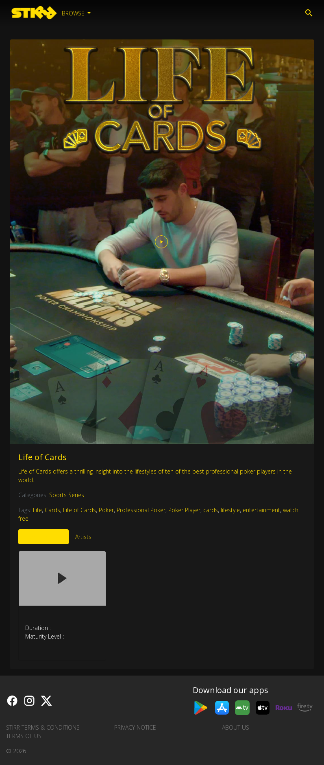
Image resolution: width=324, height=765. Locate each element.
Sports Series (66, 495)
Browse (74, 13)
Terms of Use (25, 736)
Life (37, 510)
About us (235, 727)
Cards (52, 510)
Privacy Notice (135, 727)
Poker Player (184, 510)
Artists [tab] (83, 537)
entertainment (261, 510)
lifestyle (230, 510)
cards (210, 510)
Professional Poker (141, 510)
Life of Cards (42, 457)
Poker (106, 510)
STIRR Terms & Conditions (43, 727)
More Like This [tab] (43, 537)
